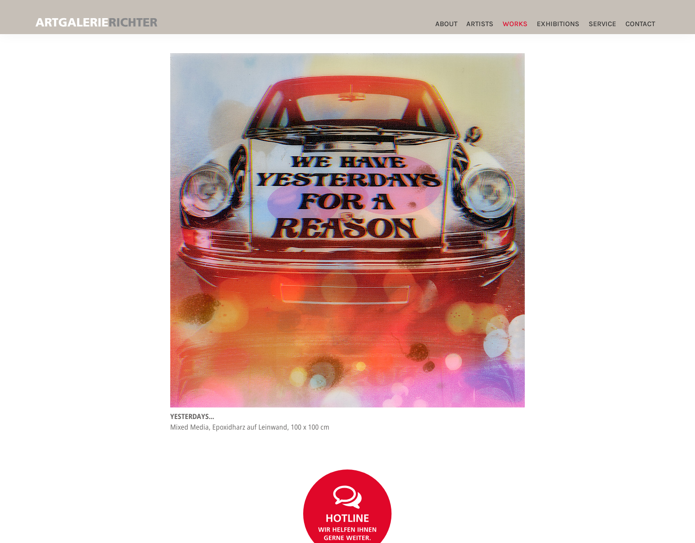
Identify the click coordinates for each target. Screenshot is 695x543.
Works (515, 23)
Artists (479, 23)
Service (602, 23)
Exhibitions (558, 23)
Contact (640, 23)
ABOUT (446, 23)
